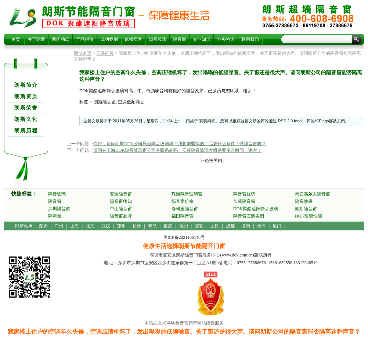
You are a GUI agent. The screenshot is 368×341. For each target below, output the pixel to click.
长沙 (136, 226)
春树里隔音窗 (185, 208)
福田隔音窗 (183, 216)
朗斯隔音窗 (105, 101)
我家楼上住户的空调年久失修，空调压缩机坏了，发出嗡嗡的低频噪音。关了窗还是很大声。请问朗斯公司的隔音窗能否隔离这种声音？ (88, 17)
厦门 (277, 226)
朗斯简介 (26, 85)
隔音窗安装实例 (248, 216)
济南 (245, 226)
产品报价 (85, 39)
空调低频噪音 (131, 101)
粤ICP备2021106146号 (184, 237)
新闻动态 (60, 39)
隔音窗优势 (244, 194)
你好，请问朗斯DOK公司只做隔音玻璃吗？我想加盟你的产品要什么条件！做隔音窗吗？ (179, 143)
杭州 (183, 226)
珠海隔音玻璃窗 (187, 194)
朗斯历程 (26, 130)
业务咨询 (226, 39)
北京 (90, 226)
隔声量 (54, 216)
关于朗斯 (36, 39)
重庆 (167, 226)
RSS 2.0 (285, 121)
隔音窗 (179, 39)
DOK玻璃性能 (308, 216)
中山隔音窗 (121, 208)
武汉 (105, 226)
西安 (199, 226)
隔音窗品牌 (121, 216)
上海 (74, 226)
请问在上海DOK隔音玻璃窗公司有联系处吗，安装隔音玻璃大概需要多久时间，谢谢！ (177, 150)
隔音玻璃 (157, 39)
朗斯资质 (26, 96)
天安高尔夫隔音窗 (312, 194)
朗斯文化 (26, 119)
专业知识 (201, 39)
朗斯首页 (82, 53)
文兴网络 (166, 323)
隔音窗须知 (121, 201)
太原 (214, 226)
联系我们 (250, 39)
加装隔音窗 (244, 201)
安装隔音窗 (121, 194)
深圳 (43, 226)
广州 (58, 226)
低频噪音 (133, 39)
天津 (261, 226)
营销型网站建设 (199, 323)
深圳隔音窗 (59, 208)
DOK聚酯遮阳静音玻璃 (255, 208)
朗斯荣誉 (26, 108)
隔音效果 (304, 201)
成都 (230, 226)
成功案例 (109, 39)
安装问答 (105, 53)
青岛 (152, 226)
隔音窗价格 (183, 201)
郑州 (121, 226)
